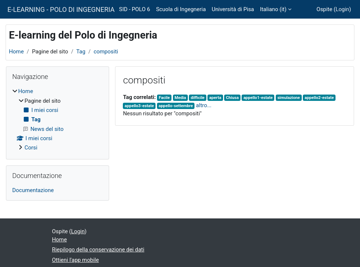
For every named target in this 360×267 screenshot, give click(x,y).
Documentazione (33, 190)
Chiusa (232, 97)
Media (180, 97)
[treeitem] (57, 119)
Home (16, 51)
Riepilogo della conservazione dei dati (98, 249)
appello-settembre (175, 105)
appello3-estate (139, 105)
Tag (81, 51)
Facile (164, 97)
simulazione (288, 97)
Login (342, 9)
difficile (197, 97)
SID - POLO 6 (134, 9)
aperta (215, 97)
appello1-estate (258, 97)
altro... (204, 105)
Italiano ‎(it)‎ (273, 9)
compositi (106, 51)
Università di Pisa (233, 9)
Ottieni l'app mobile (75, 260)
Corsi (30, 147)
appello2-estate (319, 97)
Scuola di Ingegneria (181, 9)
